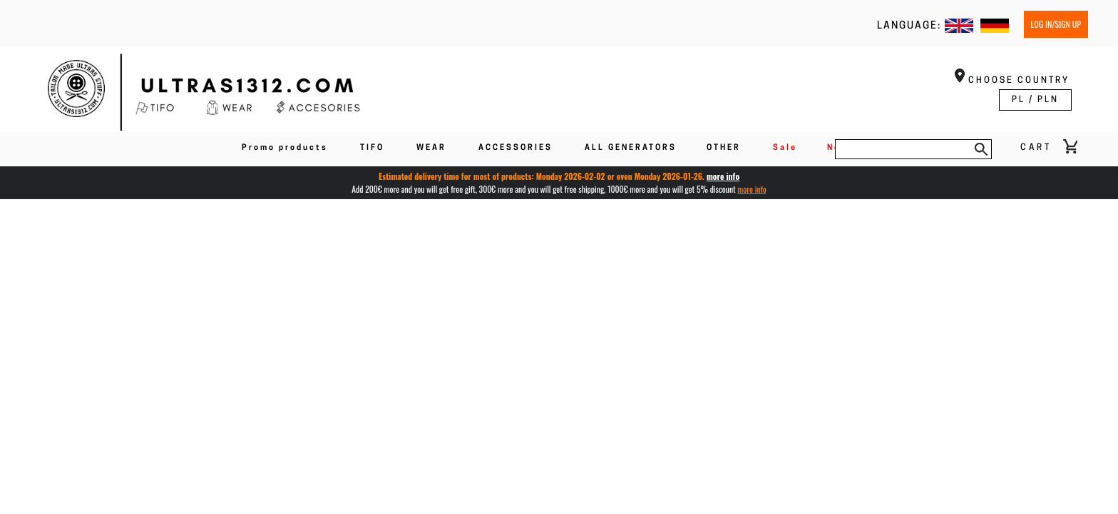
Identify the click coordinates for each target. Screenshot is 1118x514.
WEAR (431, 148)
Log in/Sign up (1056, 24)
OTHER (724, 148)
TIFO (372, 148)
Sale (785, 148)
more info (723, 176)
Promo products (285, 148)
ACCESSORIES (515, 148)
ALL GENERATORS (631, 148)
